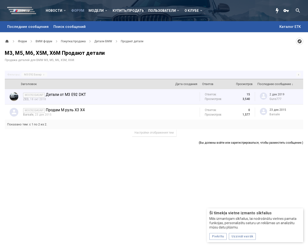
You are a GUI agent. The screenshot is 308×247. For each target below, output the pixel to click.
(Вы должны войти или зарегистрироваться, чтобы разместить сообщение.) (251, 142)
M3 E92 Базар (34, 74)
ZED (26, 99)
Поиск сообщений (69, 27)
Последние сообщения (28, 27)
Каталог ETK (290, 27)
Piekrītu (218, 236)
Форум (77, 10)
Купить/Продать (128, 10)
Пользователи (162, 10)
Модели (96, 10)
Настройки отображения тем (154, 132)
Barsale (28, 114)
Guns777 (276, 99)
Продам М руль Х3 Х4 (65, 110)
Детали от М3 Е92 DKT (66, 94)
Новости (54, 10)
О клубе (192, 10)
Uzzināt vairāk (242, 236)
